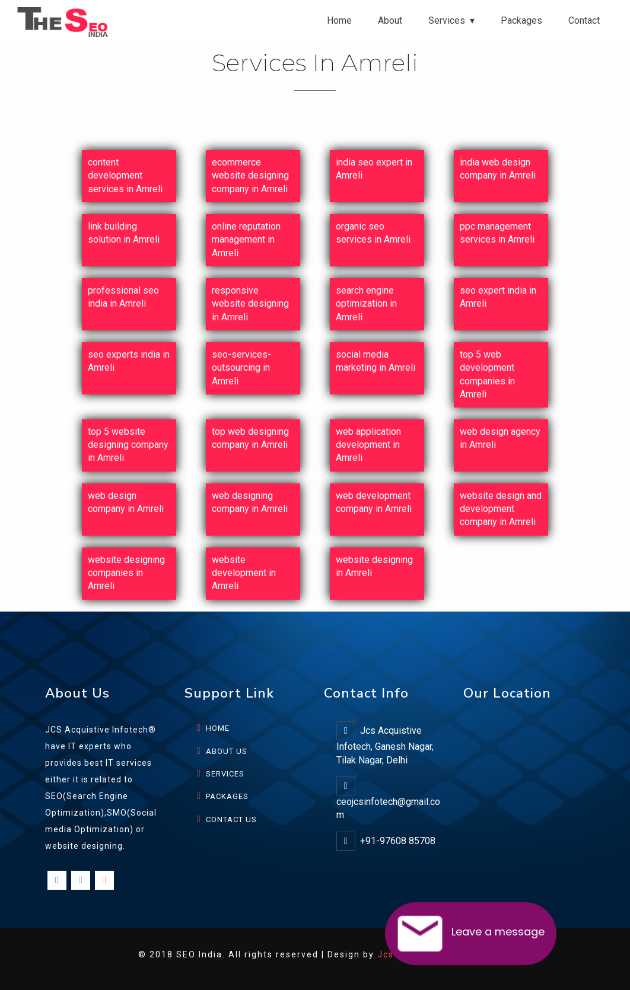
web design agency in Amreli (500, 438)
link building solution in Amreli (124, 233)
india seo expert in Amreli (374, 169)
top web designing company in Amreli (250, 438)
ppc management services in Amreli (497, 233)
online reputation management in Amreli (246, 240)
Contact (584, 20)
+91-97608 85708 (397, 840)
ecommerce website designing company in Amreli (250, 176)
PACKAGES (227, 796)
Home (339, 20)
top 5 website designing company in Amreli (128, 445)
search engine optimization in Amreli (366, 304)
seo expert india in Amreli (498, 297)
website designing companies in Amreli (126, 573)
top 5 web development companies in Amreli (487, 374)
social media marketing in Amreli (375, 361)
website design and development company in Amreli (501, 509)
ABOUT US (226, 751)
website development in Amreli (244, 573)
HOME (218, 728)
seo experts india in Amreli (129, 361)
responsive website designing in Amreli (250, 304)
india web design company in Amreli (498, 169)
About (390, 20)
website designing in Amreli (374, 566)
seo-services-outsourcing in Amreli (241, 368)
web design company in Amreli (126, 502)
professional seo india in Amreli (123, 297)
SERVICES (225, 773)
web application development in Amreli (368, 445)
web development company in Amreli (374, 502)
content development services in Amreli (125, 176)
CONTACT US (231, 819)
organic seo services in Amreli (373, 233)
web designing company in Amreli (250, 502)
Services (446, 20)
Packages (521, 20)
